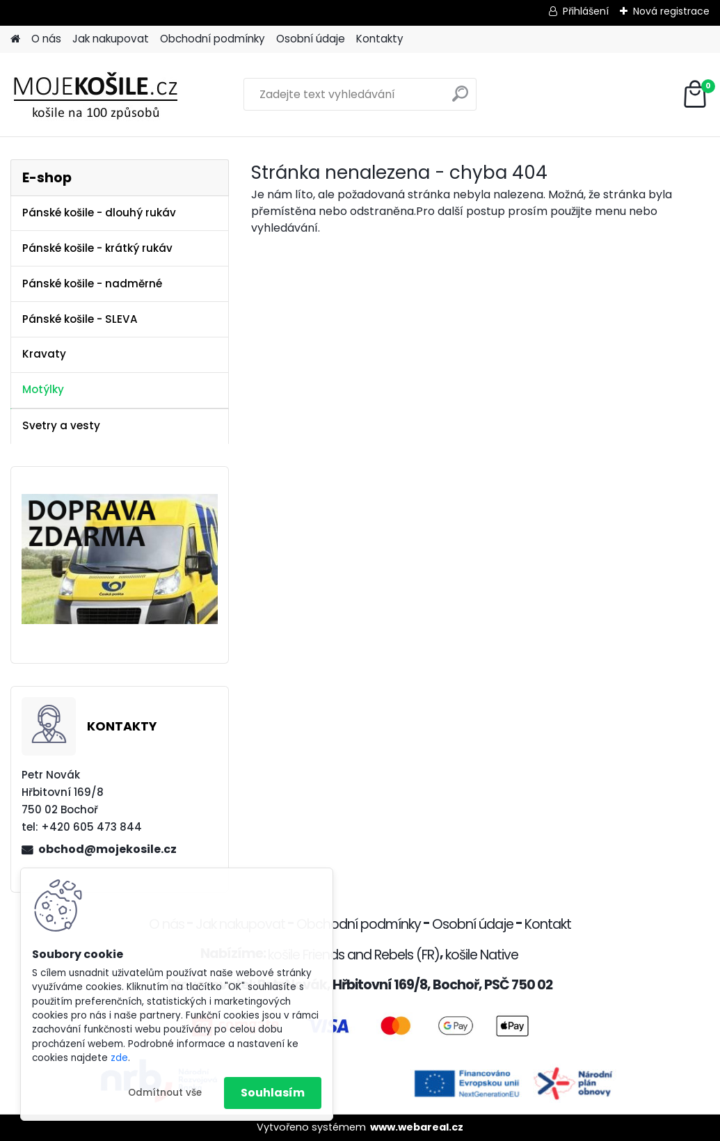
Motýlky (43, 389)
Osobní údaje (310, 38)
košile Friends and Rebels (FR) (354, 954)
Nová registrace (671, 11)
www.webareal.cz (416, 1127)
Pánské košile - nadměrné (92, 283)
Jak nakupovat (110, 38)
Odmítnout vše (165, 1092)
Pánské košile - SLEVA (80, 319)
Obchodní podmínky (212, 38)
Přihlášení (586, 11)
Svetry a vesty (61, 425)
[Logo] (106, 94)
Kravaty (44, 353)
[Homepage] (15, 39)
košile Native (481, 954)
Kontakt (548, 924)
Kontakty (379, 38)
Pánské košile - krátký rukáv (97, 248)
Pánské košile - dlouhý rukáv (99, 212)
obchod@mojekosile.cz (107, 849)
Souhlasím (273, 1093)
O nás (46, 38)
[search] (460, 99)
